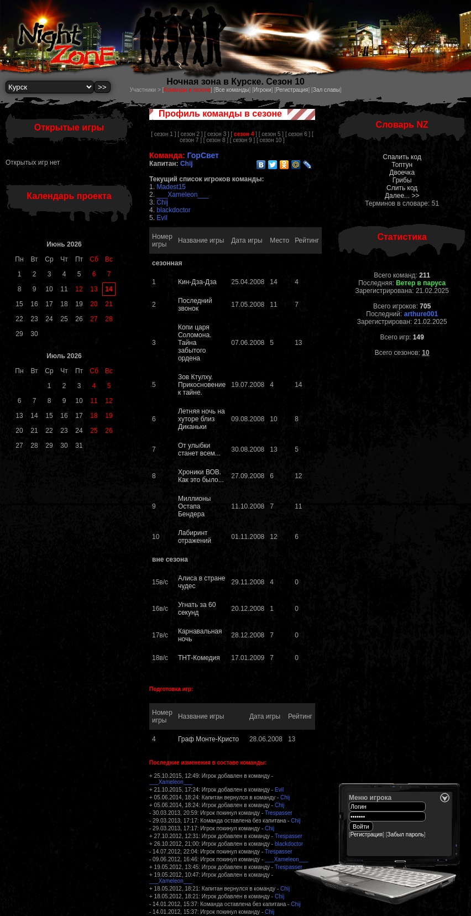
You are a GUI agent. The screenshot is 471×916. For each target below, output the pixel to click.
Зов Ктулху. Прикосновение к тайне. (202, 384)
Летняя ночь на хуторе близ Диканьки (201, 419)
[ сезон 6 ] (297, 134)
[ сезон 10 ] (271, 140)
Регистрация (292, 90)
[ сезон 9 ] (242, 140)
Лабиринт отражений (194, 537)
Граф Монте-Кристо (208, 739)
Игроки (262, 90)
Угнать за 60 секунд (197, 608)
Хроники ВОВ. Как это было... (201, 476)
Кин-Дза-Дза (197, 282)
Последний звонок (195, 304)
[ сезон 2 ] (189, 134)
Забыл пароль (406, 834)
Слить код (401, 188)
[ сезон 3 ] (216, 134)
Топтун (401, 165)
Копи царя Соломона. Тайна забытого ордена (194, 342)
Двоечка (402, 172)
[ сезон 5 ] (271, 134)
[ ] (244, 134)
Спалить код (402, 157)
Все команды (232, 90)
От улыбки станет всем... (199, 449)
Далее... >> (402, 196)
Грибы (402, 180)
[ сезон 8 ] (215, 140)
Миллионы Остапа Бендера (194, 506)
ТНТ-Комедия (199, 658)
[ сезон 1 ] (163, 134)
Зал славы (326, 90)
